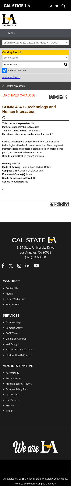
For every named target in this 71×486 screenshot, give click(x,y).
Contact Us (12, 288)
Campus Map (13, 322)
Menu (11, 33)
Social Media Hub (15, 299)
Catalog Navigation (15, 86)
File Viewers (12, 400)
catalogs (11, 478)
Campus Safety (14, 328)
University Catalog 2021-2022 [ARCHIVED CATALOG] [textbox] (31, 42)
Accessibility (12, 373)
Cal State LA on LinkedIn (27, 265)
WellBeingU (12, 344)
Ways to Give (13, 304)
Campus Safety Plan (17, 389)
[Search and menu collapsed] (60, 6)
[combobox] (35, 42)
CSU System (12, 394)
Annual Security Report (19, 383)
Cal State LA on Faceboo (3, 265)
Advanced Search (11, 77)
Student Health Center (18, 355)
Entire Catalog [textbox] (11, 57)
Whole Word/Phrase (17, 70)
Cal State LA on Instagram (19, 265)
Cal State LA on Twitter (11, 265)
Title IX (9, 411)
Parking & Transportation (20, 349)
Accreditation (13, 378)
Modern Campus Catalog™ (42, 483)
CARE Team (12, 333)
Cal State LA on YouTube (36, 265)
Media (9, 293)
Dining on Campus (16, 338)
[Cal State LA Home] (35, 243)
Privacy (10, 405)
